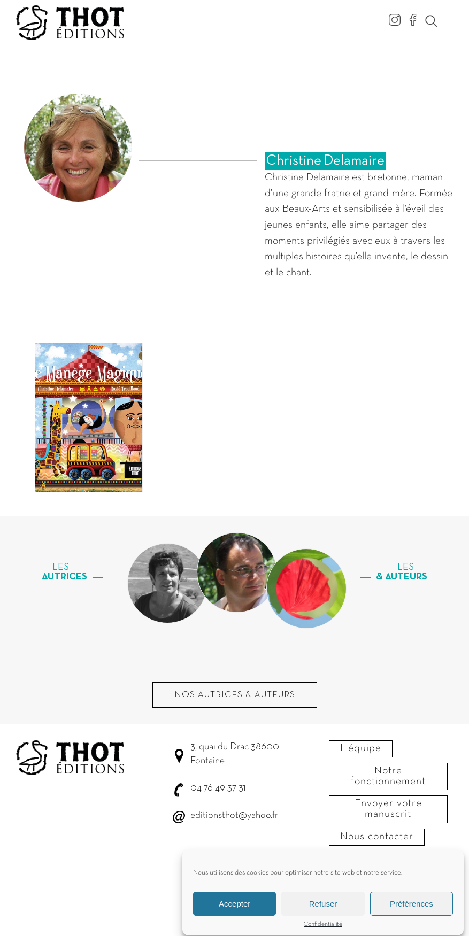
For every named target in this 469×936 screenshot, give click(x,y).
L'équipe (360, 748)
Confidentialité (323, 929)
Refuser (323, 909)
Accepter (234, 909)
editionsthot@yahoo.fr (234, 815)
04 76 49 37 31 (217, 788)
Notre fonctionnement (388, 776)
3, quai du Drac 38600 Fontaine (234, 753)
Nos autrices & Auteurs (234, 695)
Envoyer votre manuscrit (388, 809)
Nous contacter (376, 836)
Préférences (411, 909)
